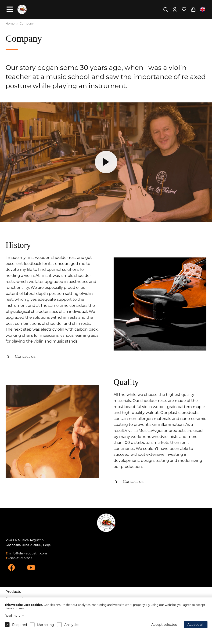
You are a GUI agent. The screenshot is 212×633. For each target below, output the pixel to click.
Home (10, 23)
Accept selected (164, 624)
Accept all (195, 624)
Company (27, 23)
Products (13, 592)
